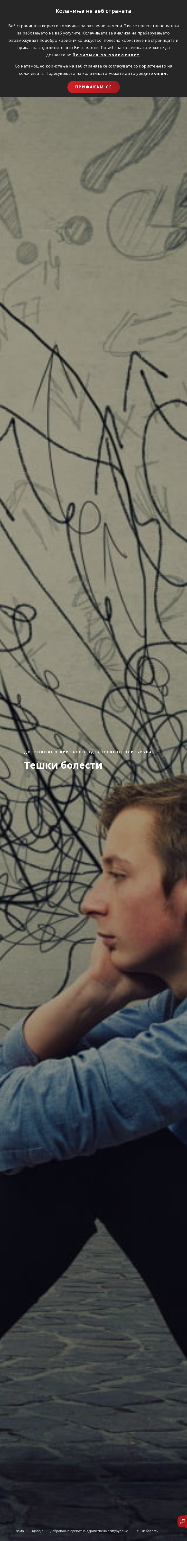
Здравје (37, 1531)
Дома (20, 1531)
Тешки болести (147, 1531)
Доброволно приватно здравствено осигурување (89, 1531)
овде (160, 73)
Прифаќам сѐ (93, 87)
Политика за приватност (106, 55)
